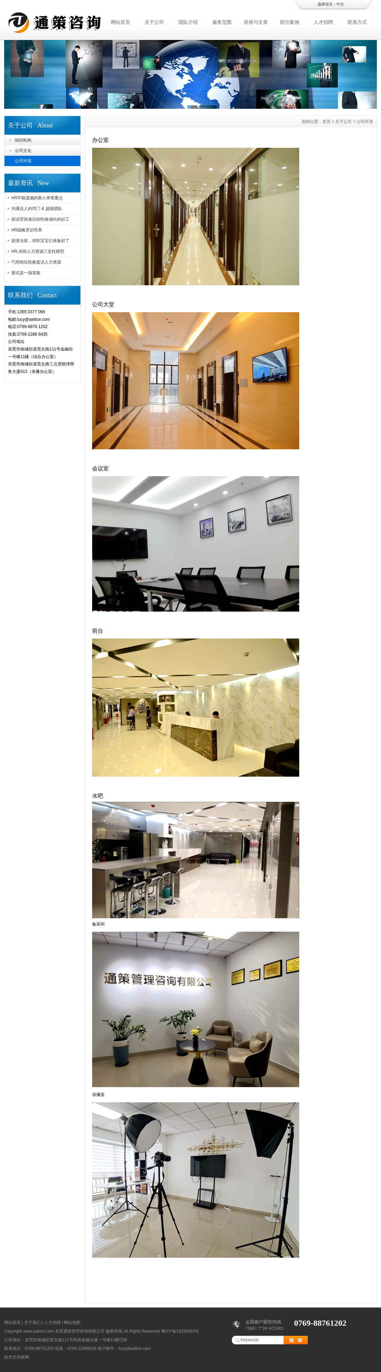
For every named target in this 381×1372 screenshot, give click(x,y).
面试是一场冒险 (25, 272)
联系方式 (357, 22)
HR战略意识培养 (26, 230)
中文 (340, 4)
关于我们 (32, 1322)
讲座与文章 (256, 22)
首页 (326, 121)
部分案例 (289, 22)
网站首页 (120, 22)
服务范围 (222, 22)
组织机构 (23, 140)
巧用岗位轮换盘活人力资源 (36, 262)
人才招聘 (323, 22)
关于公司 (154, 22)
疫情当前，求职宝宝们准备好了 (40, 240)
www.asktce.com (38, 1331)
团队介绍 (188, 22)
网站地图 (72, 1322)
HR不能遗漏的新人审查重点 (37, 197)
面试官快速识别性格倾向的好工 (40, 219)
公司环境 (23, 161)
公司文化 (23, 150)
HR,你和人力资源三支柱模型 (37, 251)
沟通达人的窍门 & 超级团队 (36, 208)
